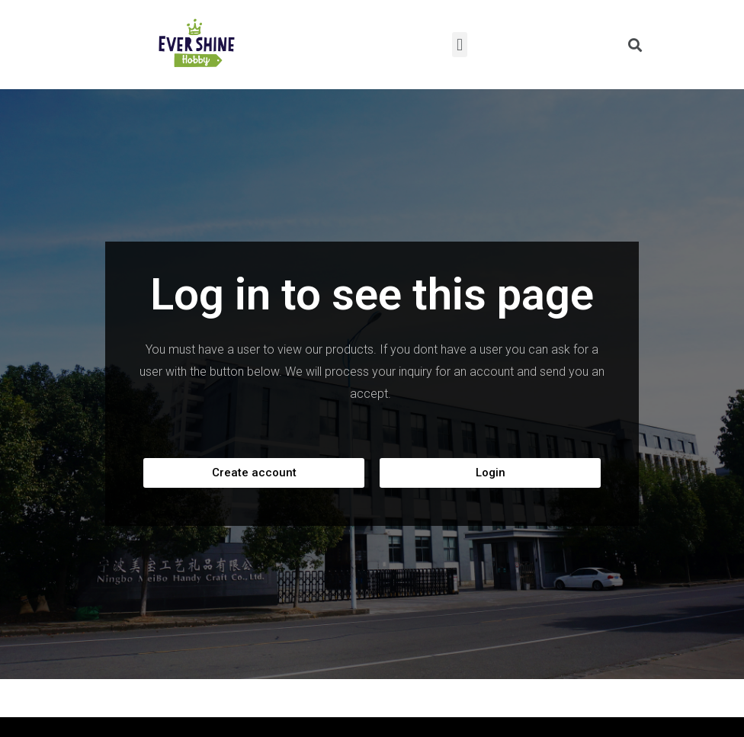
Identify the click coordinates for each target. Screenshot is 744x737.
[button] (253, 473)
